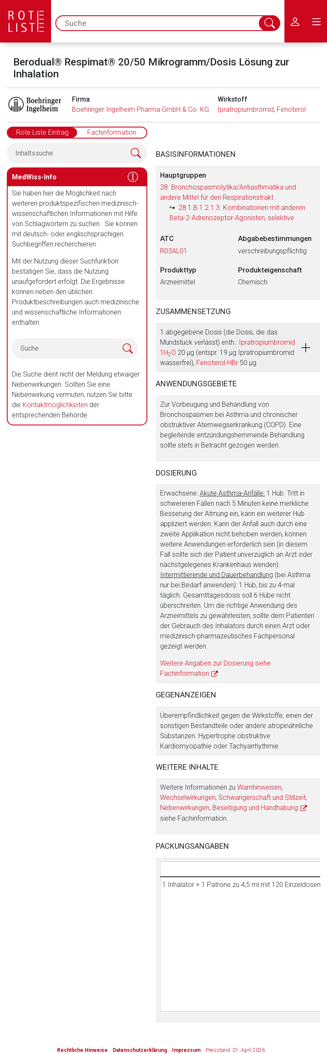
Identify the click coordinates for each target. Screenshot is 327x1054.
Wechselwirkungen (187, 797)
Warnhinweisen (259, 787)
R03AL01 (173, 251)
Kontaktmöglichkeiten (55, 405)
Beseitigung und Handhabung (255, 808)
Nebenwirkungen (184, 808)
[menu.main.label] (316, 21)
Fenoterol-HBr (217, 363)
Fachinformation (111, 132)
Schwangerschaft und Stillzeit (262, 797)
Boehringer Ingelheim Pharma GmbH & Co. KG (140, 109)
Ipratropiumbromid (246, 109)
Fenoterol (291, 109)
